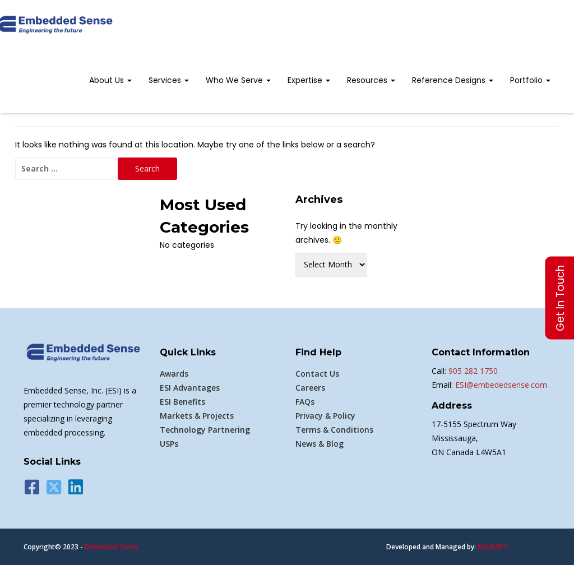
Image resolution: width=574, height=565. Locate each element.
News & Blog (319, 443)
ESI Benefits (182, 401)
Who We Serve (238, 80)
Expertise (309, 80)
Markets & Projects (197, 415)
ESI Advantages (190, 387)
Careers (310, 387)
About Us (110, 80)
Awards (174, 373)
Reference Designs (452, 80)
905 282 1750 (473, 370)
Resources (371, 80)
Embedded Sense (111, 547)
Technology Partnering (205, 429)
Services (169, 80)
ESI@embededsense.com (500, 384)
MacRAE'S (493, 547)
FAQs (304, 401)
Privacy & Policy (325, 415)
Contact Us (317, 373)
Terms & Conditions (334, 429)
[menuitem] (110, 81)
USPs (169, 443)
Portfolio (530, 80)
